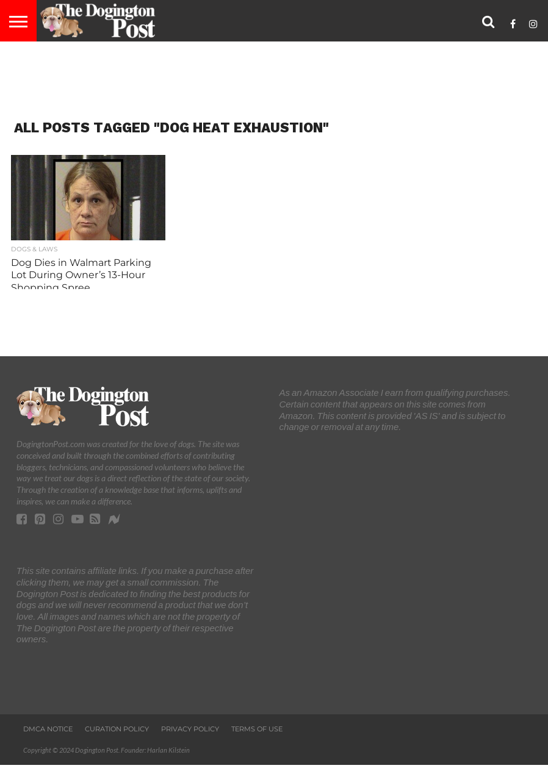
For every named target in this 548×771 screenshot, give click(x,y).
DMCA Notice (48, 729)
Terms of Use (257, 729)
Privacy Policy (190, 729)
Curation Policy (117, 729)
